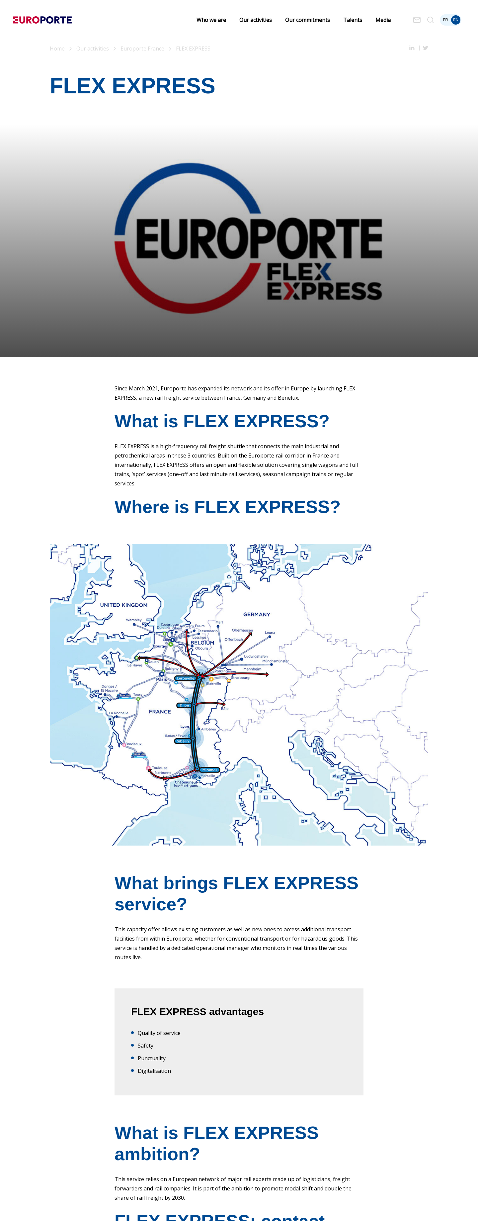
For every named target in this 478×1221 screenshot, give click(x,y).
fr (445, 20)
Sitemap (130, 1209)
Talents (352, 20)
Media (383, 20)
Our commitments (307, 20)
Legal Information (66, 1209)
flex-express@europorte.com (167, 1013)
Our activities (255, 20)
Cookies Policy (103, 1209)
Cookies (151, 1209)
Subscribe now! (148, 1080)
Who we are (211, 20)
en (455, 20)
